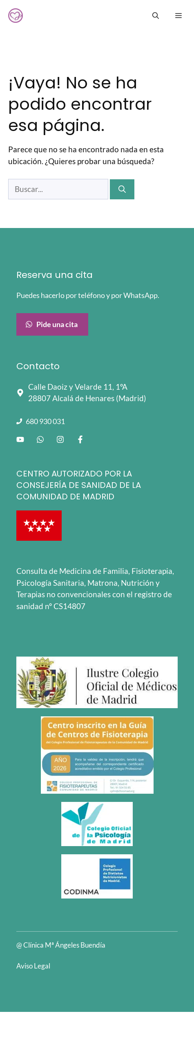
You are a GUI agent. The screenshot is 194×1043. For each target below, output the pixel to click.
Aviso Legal (33, 966)
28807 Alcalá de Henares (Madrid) (87, 398)
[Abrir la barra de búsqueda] (155, 15)
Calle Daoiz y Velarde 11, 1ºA (77, 386)
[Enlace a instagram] (60, 439)
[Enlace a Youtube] (20, 439)
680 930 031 (45, 421)
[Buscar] (122, 189)
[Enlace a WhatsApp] (40, 439)
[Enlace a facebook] (80, 439)
